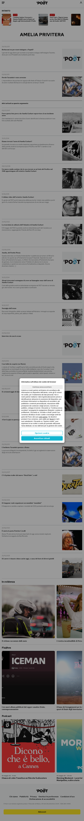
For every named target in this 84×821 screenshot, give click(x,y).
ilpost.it (52, 419)
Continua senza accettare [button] (42, 387)
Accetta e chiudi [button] (42, 438)
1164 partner (43, 417)
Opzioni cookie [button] (42, 433)
